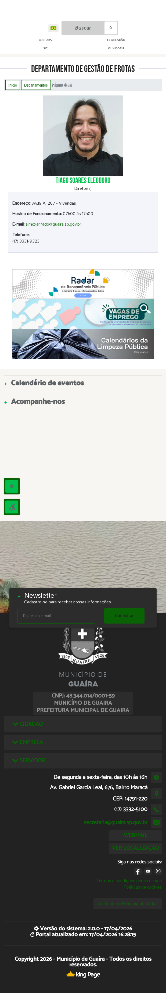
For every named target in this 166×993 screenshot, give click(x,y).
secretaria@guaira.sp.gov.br (115, 822)
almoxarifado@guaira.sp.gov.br (53, 224)
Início (12, 85)
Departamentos (36, 85)
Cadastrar (124, 615)
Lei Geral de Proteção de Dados (128, 903)
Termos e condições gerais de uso (129, 880)
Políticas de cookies (143, 887)
